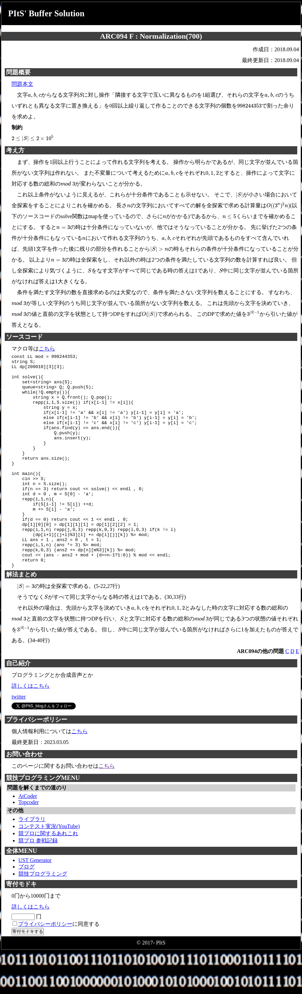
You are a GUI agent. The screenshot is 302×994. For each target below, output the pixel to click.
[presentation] (34, 95)
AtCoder (27, 839)
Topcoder (28, 845)
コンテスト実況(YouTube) (49, 869)
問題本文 (22, 84)
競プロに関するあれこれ (48, 876)
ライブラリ (32, 862)
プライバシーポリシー (45, 967)
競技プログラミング (42, 916)
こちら (47, 348)
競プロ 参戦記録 (38, 883)
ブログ (26, 909)
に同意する (59, 967)
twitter (19, 739)
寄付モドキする (27, 974)
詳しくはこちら (31, 728)
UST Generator (35, 903)
